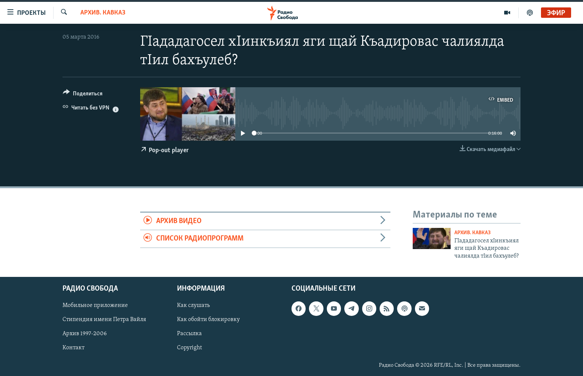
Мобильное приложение (95, 305)
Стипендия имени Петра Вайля (104, 320)
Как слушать (193, 305)
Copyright (189, 348)
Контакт (73, 348)
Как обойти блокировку (208, 320)
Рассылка (189, 334)
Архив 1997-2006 (84, 334)
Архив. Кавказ (102, 12)
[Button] (83, 94)
